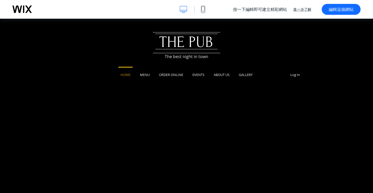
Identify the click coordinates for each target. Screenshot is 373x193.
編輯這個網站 (341, 9)
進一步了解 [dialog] (302, 9)
